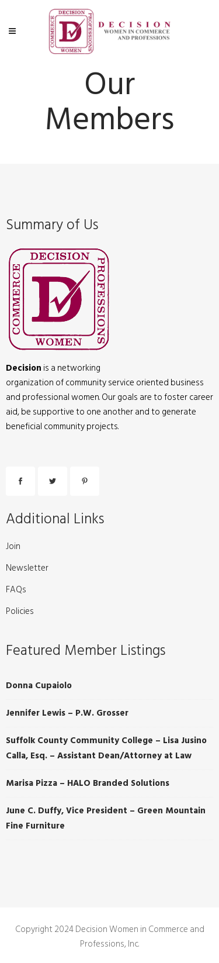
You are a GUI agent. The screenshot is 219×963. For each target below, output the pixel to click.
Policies (20, 611)
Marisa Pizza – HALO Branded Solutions (87, 783)
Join (13, 547)
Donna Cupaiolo (39, 685)
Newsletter (27, 568)
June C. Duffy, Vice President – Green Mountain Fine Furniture (106, 818)
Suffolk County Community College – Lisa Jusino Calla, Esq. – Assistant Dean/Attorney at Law (106, 748)
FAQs (16, 590)
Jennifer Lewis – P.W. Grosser (67, 713)
